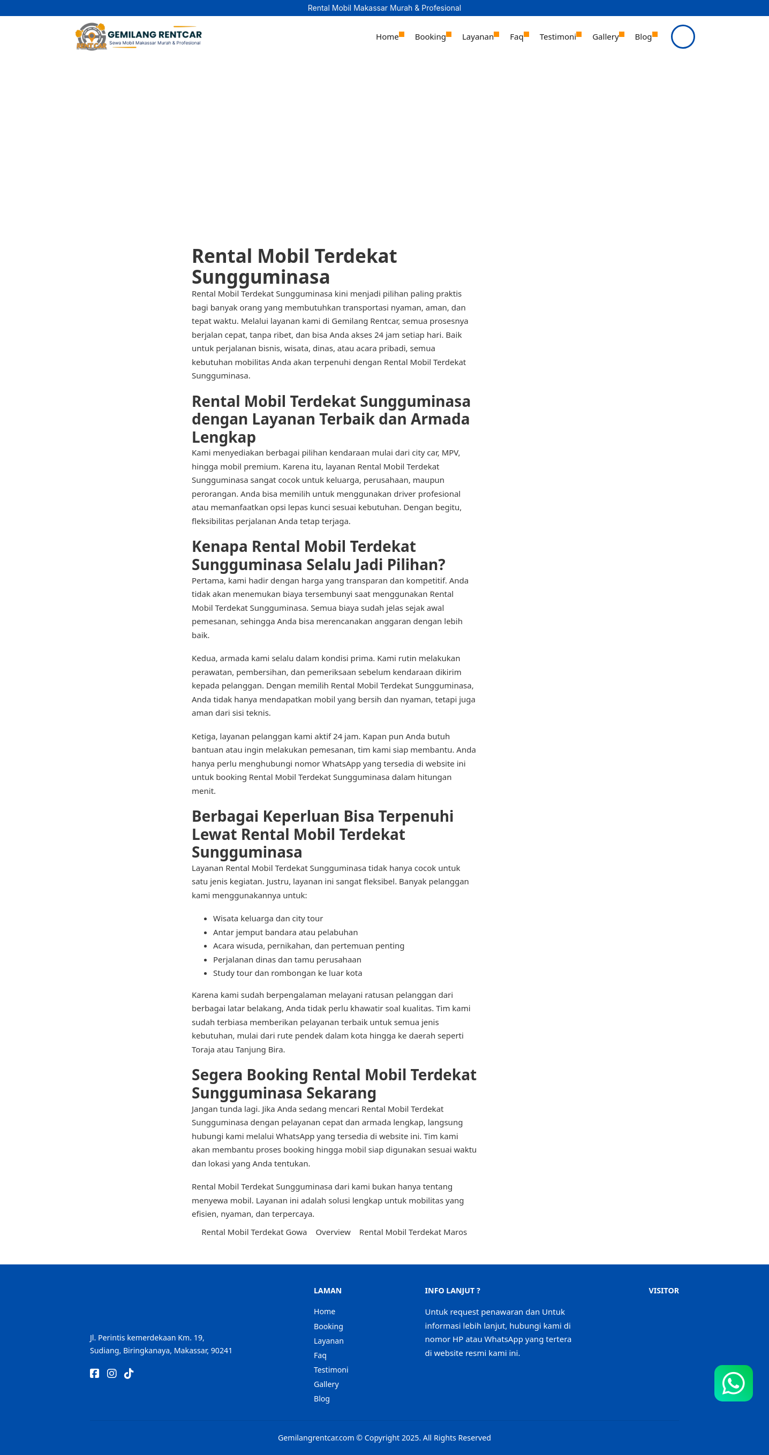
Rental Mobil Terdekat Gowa (254, 1231)
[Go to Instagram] (112, 1375)
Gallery (605, 36)
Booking (430, 36)
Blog (643, 36)
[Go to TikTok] (129, 1375)
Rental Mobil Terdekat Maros (413, 1231)
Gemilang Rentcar (363, 320)
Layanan (478, 36)
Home (387, 36)
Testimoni (558, 36)
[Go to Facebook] (95, 1375)
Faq (516, 36)
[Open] (683, 37)
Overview (332, 1231)
